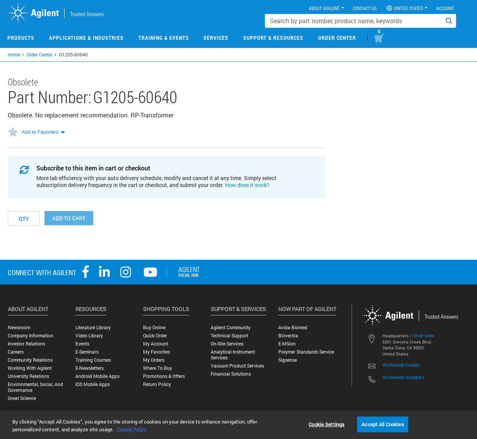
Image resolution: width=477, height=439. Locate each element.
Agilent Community (230, 327)
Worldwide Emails (400, 365)
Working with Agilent (30, 368)
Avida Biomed (292, 327)
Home (14, 54)
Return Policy (157, 384)
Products (20, 37)
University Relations (28, 376)
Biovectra (288, 336)
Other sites (423, 335)
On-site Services (227, 344)
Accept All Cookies (382, 423)
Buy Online (154, 327)
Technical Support (229, 336)
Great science (22, 398)
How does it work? (247, 185)
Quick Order (155, 336)
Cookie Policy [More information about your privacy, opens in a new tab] (132, 429)
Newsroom (19, 327)
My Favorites (156, 352)
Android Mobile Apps (97, 376)
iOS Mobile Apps (92, 384)
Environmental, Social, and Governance (35, 387)
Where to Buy (157, 368)
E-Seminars (87, 352)
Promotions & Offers (164, 376)
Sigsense (287, 360)
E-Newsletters (89, 368)
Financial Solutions (231, 374)
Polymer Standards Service (306, 352)
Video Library (89, 336)
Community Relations (30, 360)
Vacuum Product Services (237, 366)
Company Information (30, 336)
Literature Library (93, 327)
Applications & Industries (86, 37)
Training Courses (93, 360)
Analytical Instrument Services (233, 355)
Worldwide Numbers (403, 377)
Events (82, 344)
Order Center (337, 37)
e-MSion (287, 344)
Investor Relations (26, 344)
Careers (16, 352)
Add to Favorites (40, 132)
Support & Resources (273, 37)
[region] (238, 424)
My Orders (153, 360)
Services (215, 37)
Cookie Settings (326, 423)
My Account (155, 344)
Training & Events (163, 37)
